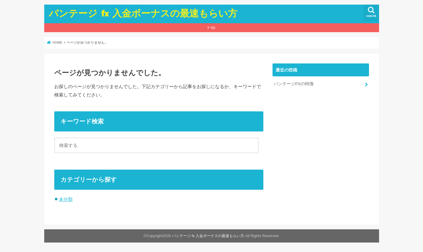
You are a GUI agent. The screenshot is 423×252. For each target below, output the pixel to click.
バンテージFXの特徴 (294, 84)
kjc (213, 27)
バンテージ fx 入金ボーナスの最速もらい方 (143, 13)
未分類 (66, 199)
